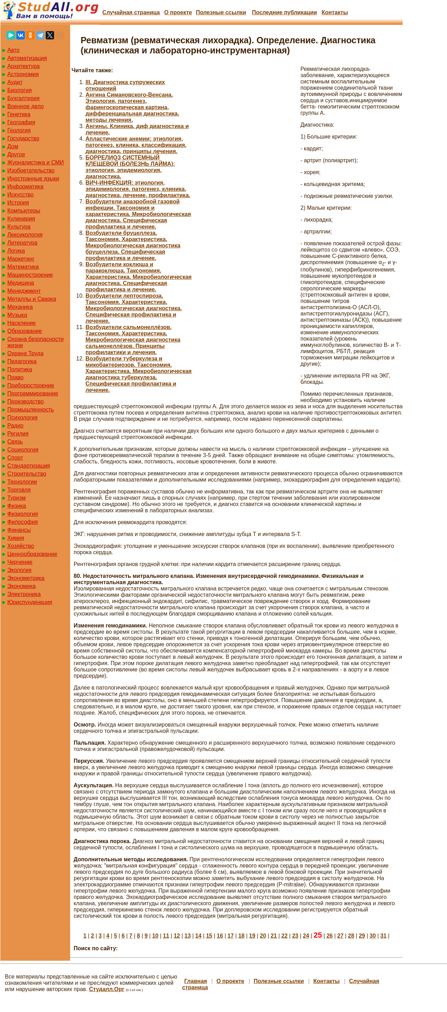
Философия (22, 522)
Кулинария (21, 219)
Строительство (26, 474)
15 (209, 936)
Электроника (24, 594)
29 (362, 936)
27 (340, 936)
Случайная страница (131, 12)
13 (188, 936)
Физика (16, 506)
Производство (25, 401)
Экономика (21, 586)
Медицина (20, 283)
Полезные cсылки (221, 12)
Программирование (32, 393)
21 (273, 936)
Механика (20, 307)
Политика (19, 369)
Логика (16, 251)
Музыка (17, 315)
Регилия (18, 434)
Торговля (19, 490)
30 (373, 936)
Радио (15, 426)
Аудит (15, 82)
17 (231, 936)
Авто (13, 50)
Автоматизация (27, 58)
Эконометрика (25, 578)
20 (263, 936)
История (18, 203)
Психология (22, 418)
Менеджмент (24, 291)
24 (306, 936)
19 (252, 936)
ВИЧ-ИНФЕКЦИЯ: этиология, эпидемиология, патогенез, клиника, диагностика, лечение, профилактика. (137, 189)
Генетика (18, 114)
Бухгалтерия (23, 98)
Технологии (22, 482)
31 (383, 936)
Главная (195, 981)
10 (155, 936)
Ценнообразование (32, 554)
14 (198, 936)
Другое (16, 154)
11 (166, 936)
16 (220, 936)
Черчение (19, 562)
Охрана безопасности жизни (35, 342)
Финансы (19, 530)
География (21, 122)
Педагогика (22, 361)
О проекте (178, 12)
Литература (22, 243)
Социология (22, 450)
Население (21, 323)
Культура (19, 227)
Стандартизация (28, 466)
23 (295, 936)
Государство (23, 138)
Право (15, 377)
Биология (19, 90)
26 (330, 936)
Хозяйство (20, 546)
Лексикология (25, 235)
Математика (23, 267)
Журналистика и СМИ (35, 162)
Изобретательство (30, 170)
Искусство (20, 195)
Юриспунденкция (29, 602)
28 (351, 936)
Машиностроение (30, 275)
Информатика (25, 186)
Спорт (15, 458)
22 (284, 936)
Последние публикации (284, 12)
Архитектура (23, 66)
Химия (15, 538)
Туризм (16, 498)
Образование (24, 331)
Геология (19, 130)
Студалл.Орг (106, 989)
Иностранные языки (33, 178)
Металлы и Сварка (31, 299)
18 (241, 936)
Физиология (22, 514)
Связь (15, 442)
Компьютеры (23, 211)
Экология (19, 570)
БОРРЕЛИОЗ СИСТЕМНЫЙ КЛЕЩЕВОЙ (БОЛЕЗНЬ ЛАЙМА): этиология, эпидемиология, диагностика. (130, 167)
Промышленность (30, 409)
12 (177, 936)
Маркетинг (21, 259)
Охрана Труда (25, 353)
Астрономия (23, 74)
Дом (12, 146)
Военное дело (25, 106)
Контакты (335, 12)
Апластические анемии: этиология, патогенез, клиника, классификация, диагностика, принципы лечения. (136, 145)
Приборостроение (30, 385)
